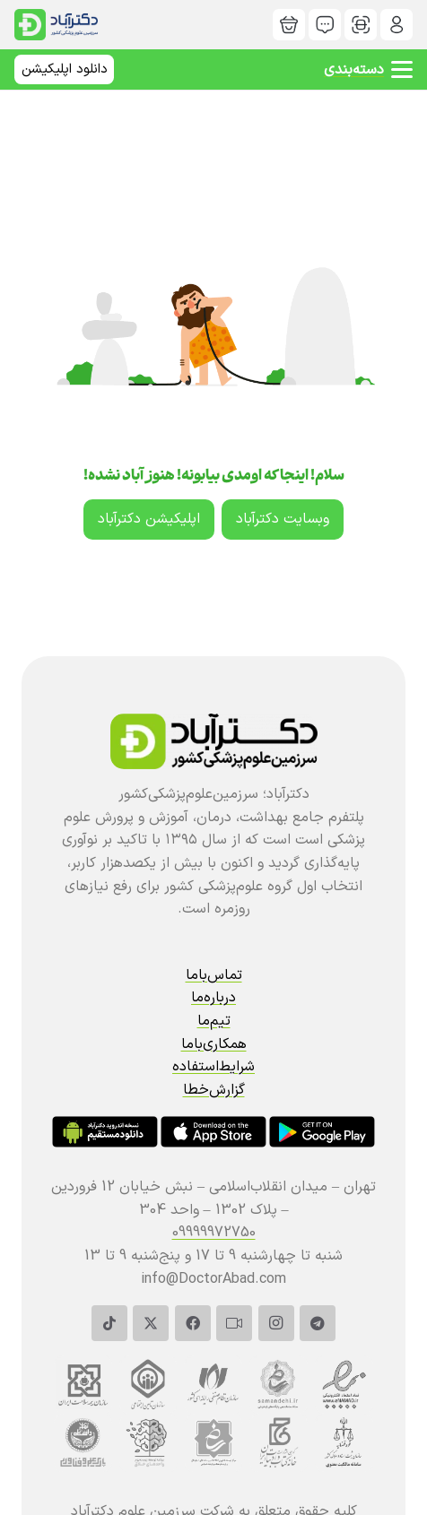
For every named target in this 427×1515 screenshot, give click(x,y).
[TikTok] (109, 1323)
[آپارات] (234, 1323)
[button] (368, 70)
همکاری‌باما (214, 1044)
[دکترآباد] (396, 24)
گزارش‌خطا (214, 1090)
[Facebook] (193, 1323)
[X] (151, 1323)
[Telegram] (318, 1323)
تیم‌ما (214, 1021)
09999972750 (214, 1232)
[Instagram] (276, 1323)
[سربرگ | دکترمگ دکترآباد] (56, 24)
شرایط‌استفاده (213, 1067)
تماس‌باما (214, 975)
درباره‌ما (213, 998)
